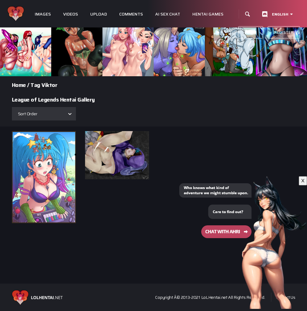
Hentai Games (207, 14)
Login (251, 32)
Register (284, 32)
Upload (98, 14)
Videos (70, 14)
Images (43, 14)
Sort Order (27, 113)
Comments (131, 14)
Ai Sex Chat (167, 14)
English (280, 14)
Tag (35, 85)
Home (19, 85)
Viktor (49, 85)
